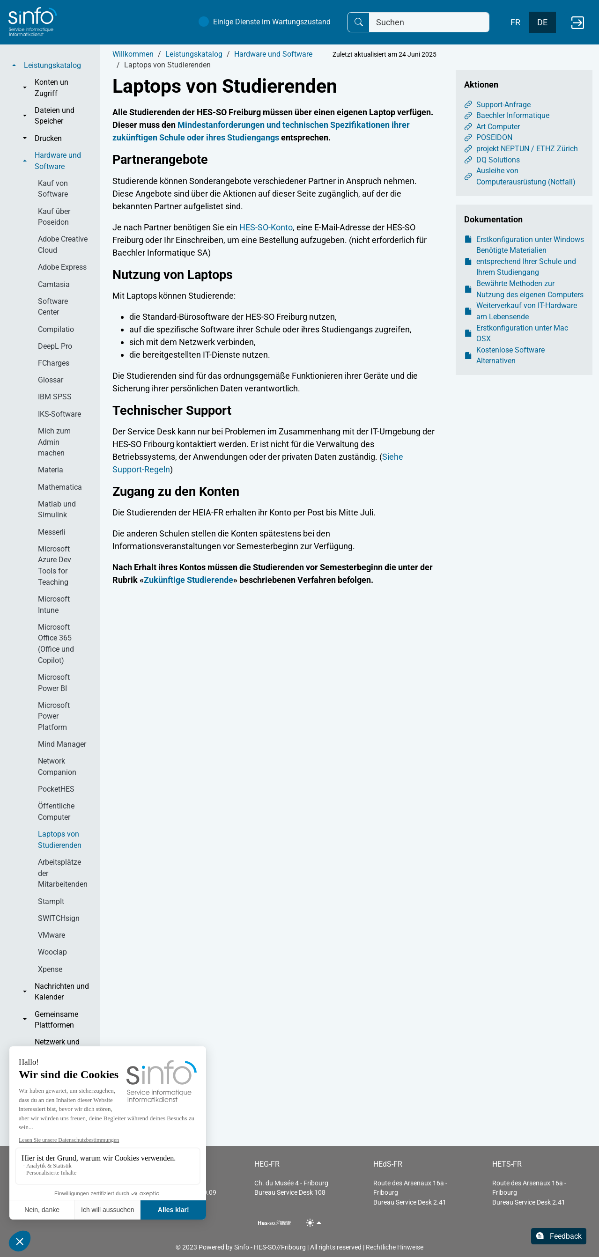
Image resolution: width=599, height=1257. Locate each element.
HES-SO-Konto (266, 227)
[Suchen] (429, 22)
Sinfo (241, 1247)
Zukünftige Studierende (188, 580)
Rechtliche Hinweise (394, 1247)
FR (515, 22)
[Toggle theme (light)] (313, 1222)
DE (542, 22)
